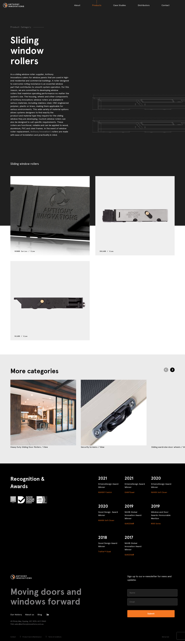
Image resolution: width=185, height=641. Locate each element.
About (77, 5)
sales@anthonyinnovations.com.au (29, 624)
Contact (165, 5)
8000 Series (156, 524)
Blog (40, 614)
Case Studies (119, 5)
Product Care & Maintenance (32, 637)
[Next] (172, 370)
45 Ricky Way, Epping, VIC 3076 (23, 621)
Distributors (144, 5)
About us (29, 614)
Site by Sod (165, 637)
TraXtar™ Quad (104, 552)
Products (96, 5)
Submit (150, 613)
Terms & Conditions (54, 637)
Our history (16, 614)
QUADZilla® (129, 524)
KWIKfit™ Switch (105, 492)
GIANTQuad (129, 492)
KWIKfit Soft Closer (159, 492)
